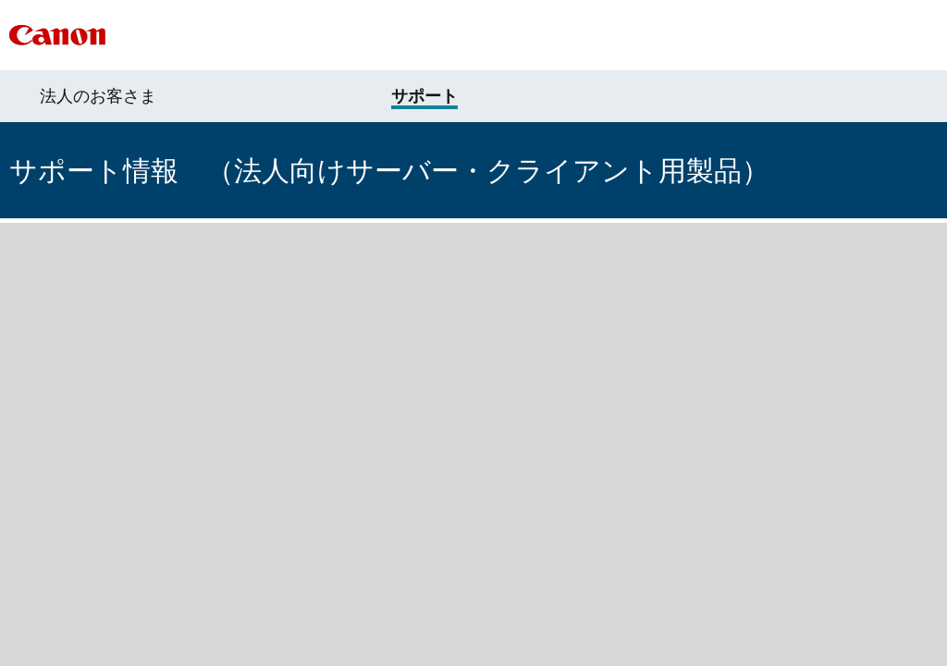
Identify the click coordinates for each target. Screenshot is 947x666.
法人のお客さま (98, 96)
